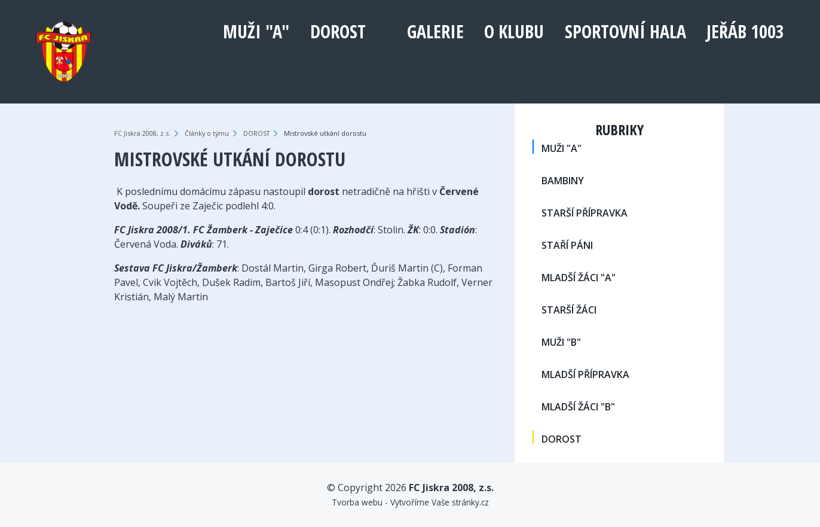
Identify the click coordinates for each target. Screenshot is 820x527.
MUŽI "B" (561, 342)
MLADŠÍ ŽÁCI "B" (578, 406)
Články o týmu (207, 133)
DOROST (338, 31)
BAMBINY (562, 180)
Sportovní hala (625, 31)
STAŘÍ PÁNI (567, 245)
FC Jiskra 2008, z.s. (142, 133)
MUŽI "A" (256, 31)
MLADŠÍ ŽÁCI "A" (578, 277)
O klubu (514, 31)
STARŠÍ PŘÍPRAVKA (584, 213)
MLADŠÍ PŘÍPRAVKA (585, 374)
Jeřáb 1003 (745, 31)
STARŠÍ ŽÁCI (568, 309)
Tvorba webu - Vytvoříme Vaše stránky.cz (410, 502)
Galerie (435, 31)
